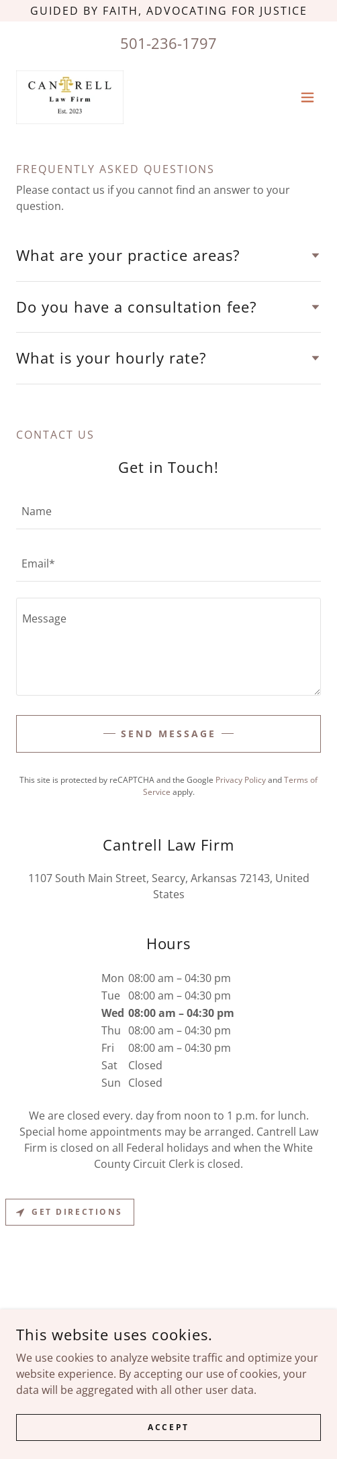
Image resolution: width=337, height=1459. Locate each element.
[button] (307, 97)
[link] (70, 97)
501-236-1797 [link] (168, 43)
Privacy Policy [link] (240, 780)
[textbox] (168, 511)
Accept (168, 1427)
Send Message (168, 733)
